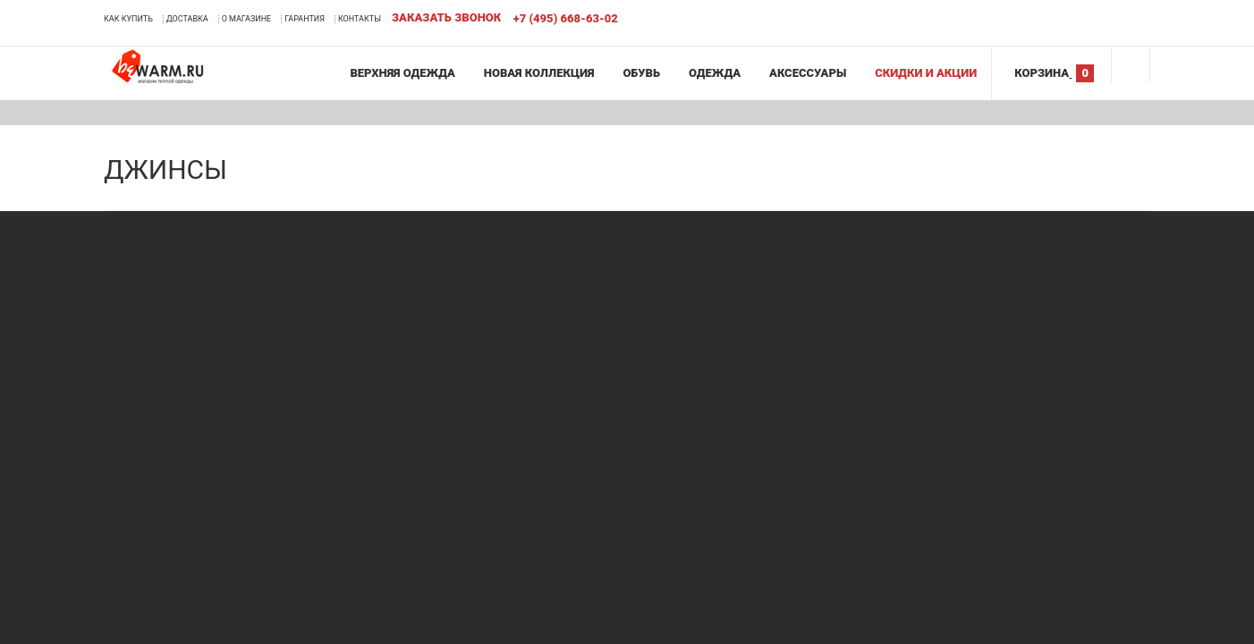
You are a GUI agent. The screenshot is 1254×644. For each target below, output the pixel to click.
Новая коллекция (539, 73)
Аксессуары (807, 73)
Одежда (715, 73)
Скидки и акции (926, 73)
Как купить (128, 18)
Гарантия (304, 18)
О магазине (247, 18)
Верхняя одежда (402, 73)
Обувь (641, 73)
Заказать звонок (446, 17)
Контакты (359, 18)
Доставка (187, 18)
